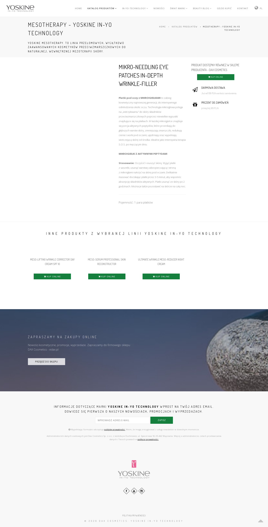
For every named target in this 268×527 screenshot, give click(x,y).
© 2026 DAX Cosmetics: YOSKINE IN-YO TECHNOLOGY (134, 520)
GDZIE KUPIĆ (224, 8)
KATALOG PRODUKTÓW (102, 8)
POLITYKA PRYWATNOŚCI (134, 515)
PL (261, 8)
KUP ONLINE (215, 77)
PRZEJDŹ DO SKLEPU (46, 361)
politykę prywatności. (114, 429)
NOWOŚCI (159, 8)
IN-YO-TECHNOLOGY (135, 8)
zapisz (162, 420)
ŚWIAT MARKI (178, 8)
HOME (78, 8)
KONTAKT (242, 8)
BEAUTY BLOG (202, 8)
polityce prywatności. (148, 438)
